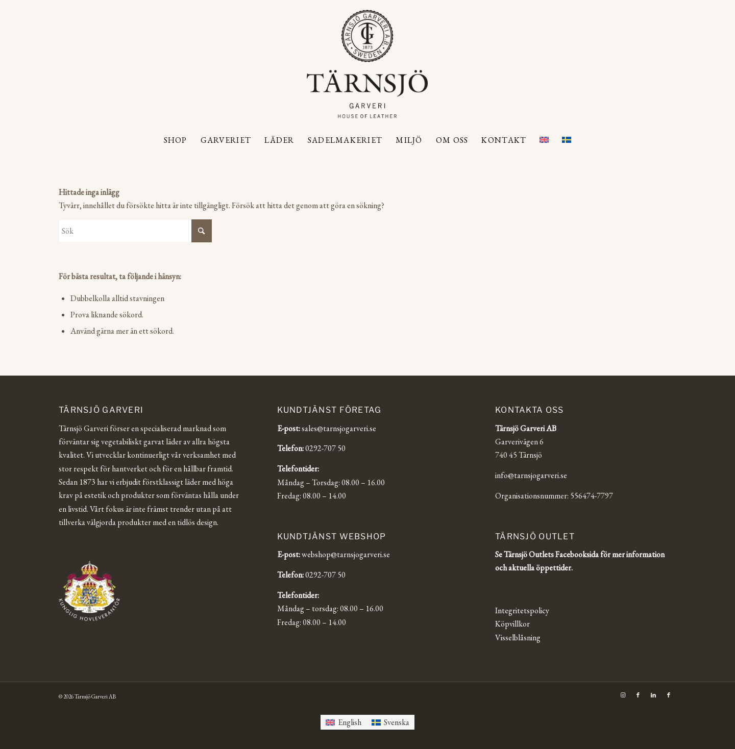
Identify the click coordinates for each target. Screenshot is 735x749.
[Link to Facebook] (638, 695)
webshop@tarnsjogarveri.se (346, 554)
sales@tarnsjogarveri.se (339, 428)
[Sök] (135, 230)
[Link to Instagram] (622, 695)
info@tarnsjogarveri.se (531, 475)
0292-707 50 (325, 448)
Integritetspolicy (522, 610)
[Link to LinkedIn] (653, 695)
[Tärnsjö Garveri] (367, 64)
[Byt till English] (343, 722)
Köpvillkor (512, 623)
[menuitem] (175, 140)
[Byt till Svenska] (390, 722)
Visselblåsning (518, 637)
